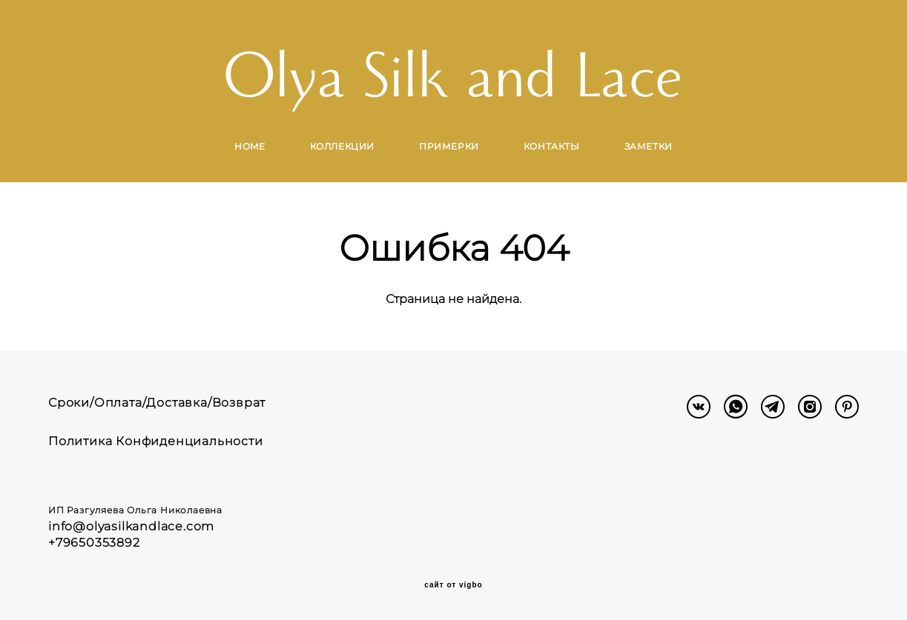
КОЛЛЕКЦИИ (342, 146)
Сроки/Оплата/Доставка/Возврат (156, 403)
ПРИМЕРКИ (449, 146)
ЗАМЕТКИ (648, 146)
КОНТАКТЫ (552, 146)
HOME (249, 146)
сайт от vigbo (453, 585)
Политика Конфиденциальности (155, 441)
